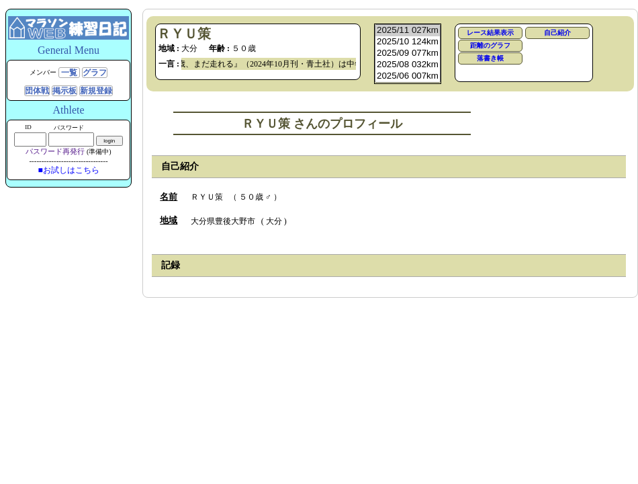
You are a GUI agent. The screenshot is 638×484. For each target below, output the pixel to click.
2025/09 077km (407, 53)
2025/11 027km (407, 30)
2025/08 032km (407, 65)
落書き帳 (490, 58)
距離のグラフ (490, 45)
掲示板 (64, 90)
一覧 (69, 72)
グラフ (95, 72)
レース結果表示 (490, 32)
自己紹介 (557, 32)
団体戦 (37, 90)
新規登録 (96, 90)
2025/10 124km (407, 42)
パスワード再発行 (55, 151)
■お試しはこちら (68, 170)
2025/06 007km (407, 76)
